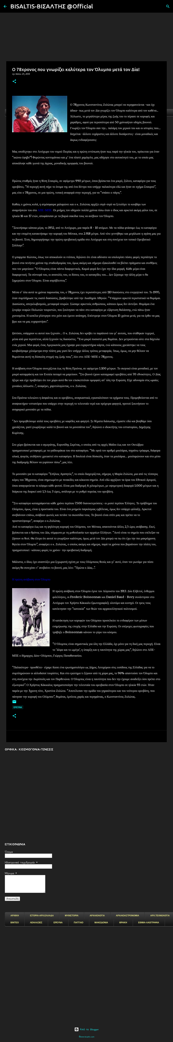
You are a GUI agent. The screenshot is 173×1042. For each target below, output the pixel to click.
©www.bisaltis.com (86, 1037)
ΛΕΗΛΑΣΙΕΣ (36, 922)
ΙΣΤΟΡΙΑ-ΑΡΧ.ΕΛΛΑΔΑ (42, 915)
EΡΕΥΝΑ (18, 707)
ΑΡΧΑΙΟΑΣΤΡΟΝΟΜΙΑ (127, 915)
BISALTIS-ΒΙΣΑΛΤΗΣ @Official (51, 6)
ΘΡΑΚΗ (123, 922)
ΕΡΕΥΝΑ (57, 922)
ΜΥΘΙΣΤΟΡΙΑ (71, 915)
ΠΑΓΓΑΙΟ (78, 922)
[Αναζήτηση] (98, 6)
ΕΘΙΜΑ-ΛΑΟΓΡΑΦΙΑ (148, 922)
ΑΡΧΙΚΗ (14, 915)
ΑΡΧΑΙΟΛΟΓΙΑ (97, 915)
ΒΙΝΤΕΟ (14, 922)
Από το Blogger (86, 1029)
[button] (14, 81)
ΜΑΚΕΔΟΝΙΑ (101, 922)
